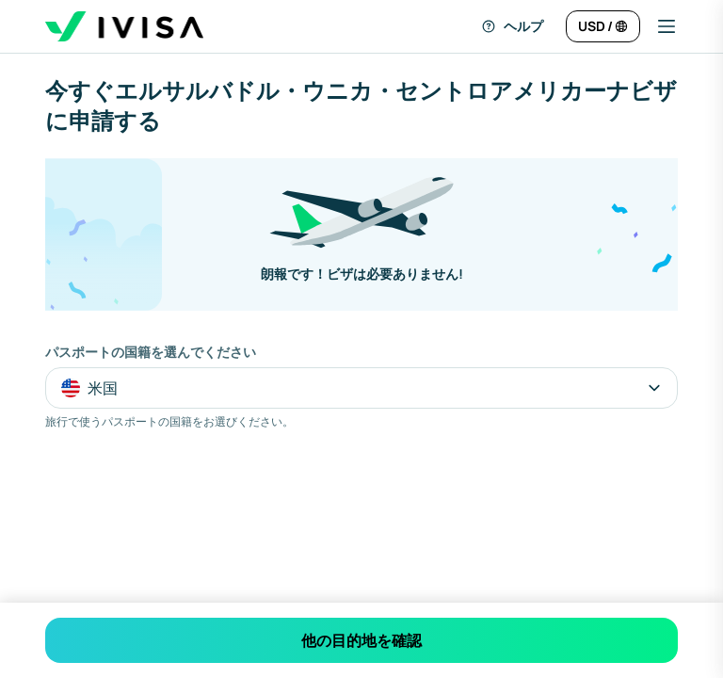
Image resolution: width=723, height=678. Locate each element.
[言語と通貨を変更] (603, 26)
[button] (659, 26)
